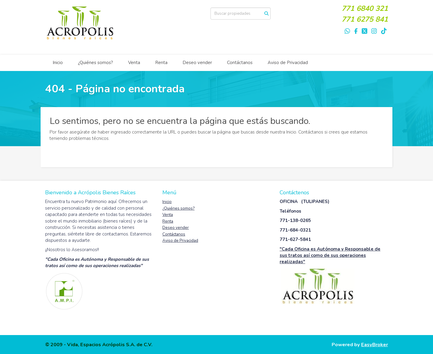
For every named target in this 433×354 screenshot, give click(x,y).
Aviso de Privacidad (288, 63)
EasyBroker (374, 344)
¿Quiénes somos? (95, 63)
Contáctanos (240, 63)
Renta (161, 63)
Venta (134, 63)
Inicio (58, 63)
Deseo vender (197, 63)
